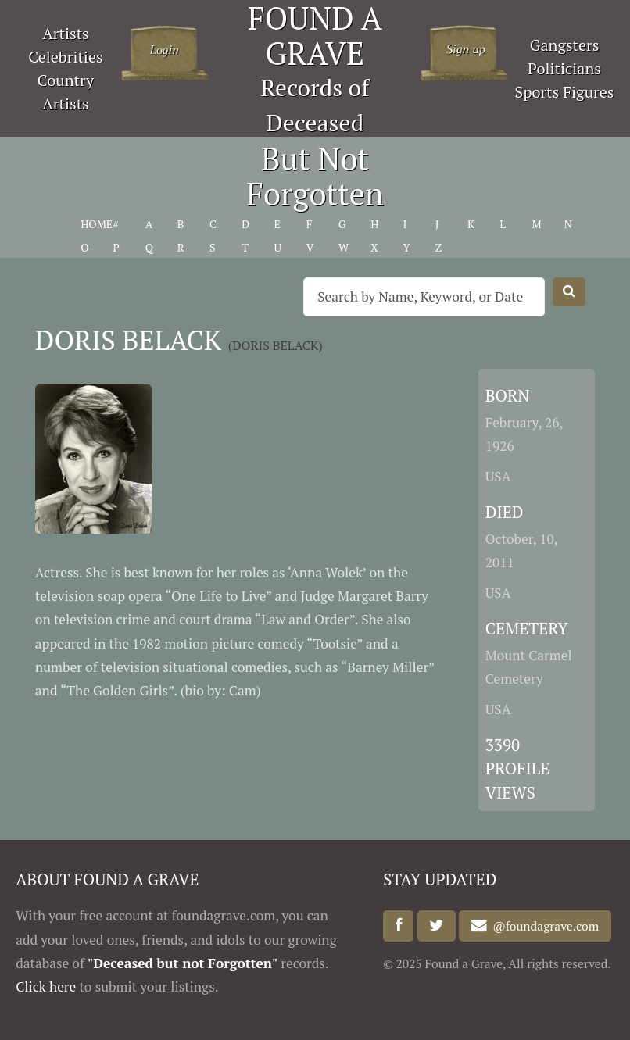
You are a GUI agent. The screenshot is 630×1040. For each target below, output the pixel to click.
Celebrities (65, 56)
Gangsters (565, 44)
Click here (46, 986)
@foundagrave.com (543, 926)
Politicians (564, 68)
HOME (97, 223)
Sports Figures (564, 91)
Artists (65, 33)
